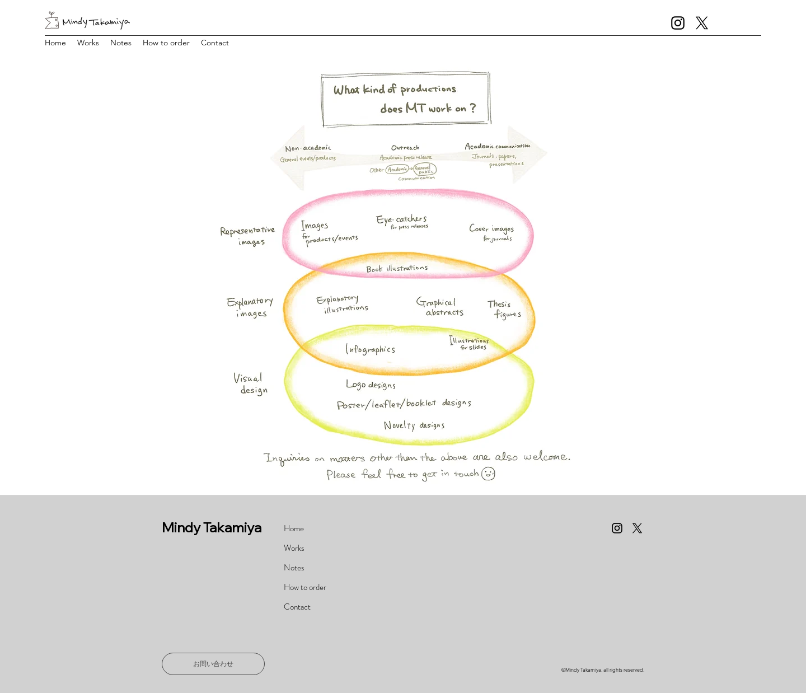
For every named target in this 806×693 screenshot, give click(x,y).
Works (294, 548)
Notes (294, 567)
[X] (702, 23)
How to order (305, 587)
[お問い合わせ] (213, 664)
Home (294, 528)
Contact (297, 607)
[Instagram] (678, 23)
